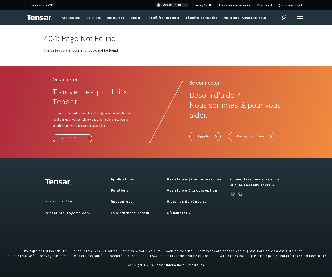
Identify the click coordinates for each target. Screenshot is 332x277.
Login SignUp (203, 5)
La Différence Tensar (164, 18)
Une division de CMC (42, 5)
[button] (172, 5)
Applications (71, 18)
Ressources (115, 18)
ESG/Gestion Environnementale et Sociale (182, 256)
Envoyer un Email (251, 136)
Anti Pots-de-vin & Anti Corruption (276, 251)
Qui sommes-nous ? (290, 5)
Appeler (204, 136)
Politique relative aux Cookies (94, 251)
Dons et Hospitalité (87, 256)
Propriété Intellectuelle (126, 256)
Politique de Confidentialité (45, 251)
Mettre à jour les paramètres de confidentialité (290, 256)
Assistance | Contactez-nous (244, 18)
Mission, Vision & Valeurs (141, 251)
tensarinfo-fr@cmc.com (67, 213)
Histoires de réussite (201, 18)
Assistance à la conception (235, 5)
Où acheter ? (264, 5)
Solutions (94, 18)
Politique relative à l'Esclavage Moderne (37, 256)
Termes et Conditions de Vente (221, 251)
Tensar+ (136, 18)
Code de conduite (179, 251)
